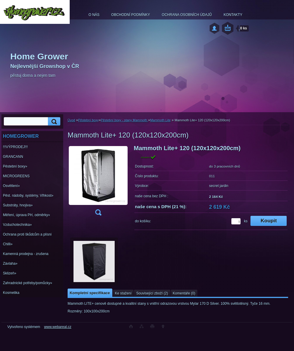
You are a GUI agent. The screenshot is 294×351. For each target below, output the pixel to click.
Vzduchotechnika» (17, 225)
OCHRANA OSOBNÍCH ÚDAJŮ (187, 15)
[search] (53, 121)
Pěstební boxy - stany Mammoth (124, 120)
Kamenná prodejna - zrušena (26, 254)
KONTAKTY (232, 15)
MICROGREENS (16, 176)
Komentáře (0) (184, 293)
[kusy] (235, 221)
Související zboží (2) (152, 293)
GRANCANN (13, 157)
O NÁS (93, 15)
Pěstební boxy (88, 120)
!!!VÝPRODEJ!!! (15, 147)
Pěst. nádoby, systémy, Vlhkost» (28, 195)
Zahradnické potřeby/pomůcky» (27, 283)
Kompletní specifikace (90, 293)
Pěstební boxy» (15, 166)
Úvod (71, 120)
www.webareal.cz (57, 327)
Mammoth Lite (160, 120)
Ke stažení (123, 293)
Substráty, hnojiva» (18, 205)
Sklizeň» (9, 273)
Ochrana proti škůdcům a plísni (27, 234)
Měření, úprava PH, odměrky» (26, 215)
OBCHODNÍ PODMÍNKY (130, 15)
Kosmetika (11, 293)
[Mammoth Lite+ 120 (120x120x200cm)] (98, 182)
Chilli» (8, 244)
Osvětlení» (11, 186)
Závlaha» (10, 263)
